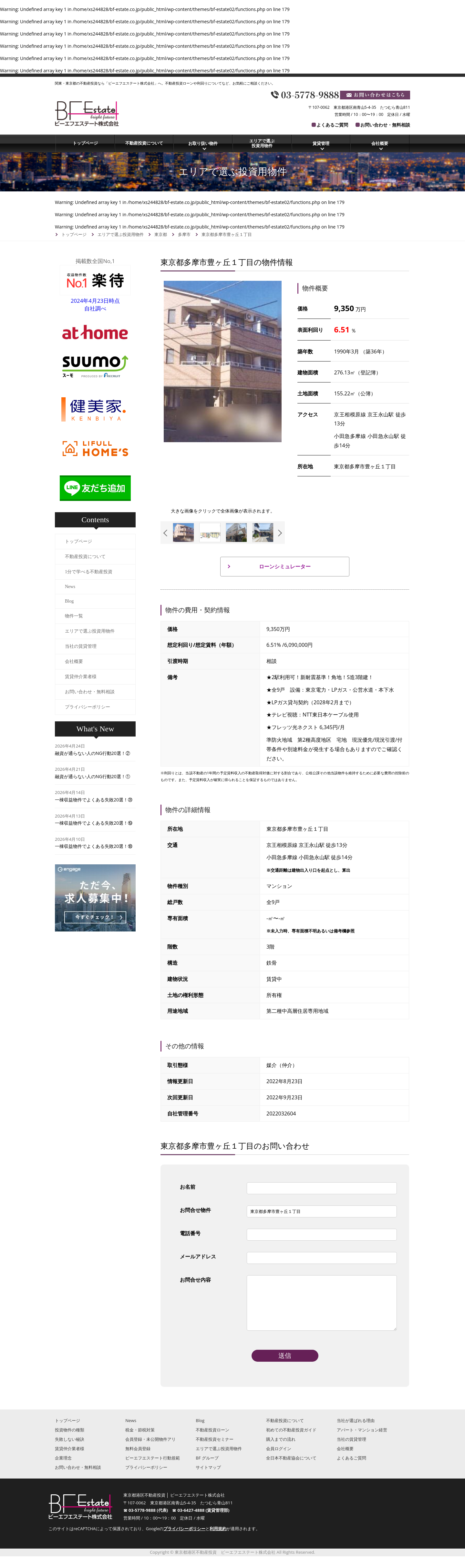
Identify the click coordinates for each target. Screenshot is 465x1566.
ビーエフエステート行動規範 (152, 1467)
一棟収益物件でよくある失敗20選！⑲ (93, 823)
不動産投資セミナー (214, 1449)
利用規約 (218, 1538)
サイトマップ (208, 1477)
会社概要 (379, 143)
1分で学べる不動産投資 (88, 571)
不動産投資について (144, 143)
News (70, 586)
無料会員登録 (137, 1458)
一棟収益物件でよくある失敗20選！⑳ (93, 800)
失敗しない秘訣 (69, 1449)
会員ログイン (278, 1458)
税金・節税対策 (140, 1439)
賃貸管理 (321, 143)
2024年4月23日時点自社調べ (95, 301)
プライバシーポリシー (87, 707)
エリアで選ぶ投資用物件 (261, 143)
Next (278, 533)
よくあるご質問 (332, 125)
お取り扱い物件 (203, 143)
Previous (166, 533)
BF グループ (207, 1467)
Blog (69, 601)
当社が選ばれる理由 (356, 1430)
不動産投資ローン (212, 1439)
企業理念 (63, 1467)
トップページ (85, 143)
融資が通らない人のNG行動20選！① (92, 776)
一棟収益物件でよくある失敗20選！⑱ (93, 846)
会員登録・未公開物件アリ (150, 1449)
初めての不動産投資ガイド (291, 1439)
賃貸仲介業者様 (81, 676)
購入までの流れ (280, 1449)
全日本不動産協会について (291, 1467)
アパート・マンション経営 (362, 1439)
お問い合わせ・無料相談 (385, 125)
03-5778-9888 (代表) (150, 1520)
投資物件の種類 (69, 1439)
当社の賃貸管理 (81, 646)
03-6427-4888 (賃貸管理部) (204, 1520)
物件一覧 (74, 616)
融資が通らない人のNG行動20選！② (92, 753)
